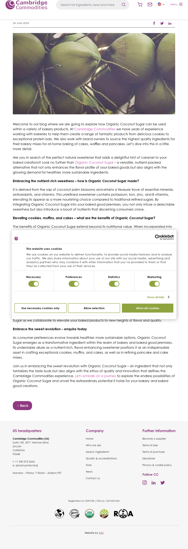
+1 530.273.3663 (25, 461)
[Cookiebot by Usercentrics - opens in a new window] (158, 237)
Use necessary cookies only (40, 308)
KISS (101, 532)
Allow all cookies (147, 308)
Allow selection (94, 308)
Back (22, 406)
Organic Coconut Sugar (94, 162)
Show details (155, 297)
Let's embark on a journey (95, 376)
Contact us (150, 4)
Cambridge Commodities (26, 4)
